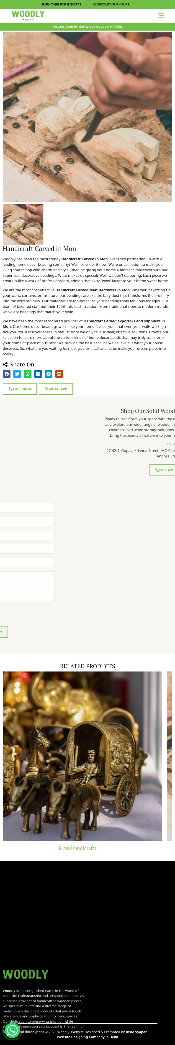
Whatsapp (56, 389)
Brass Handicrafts (87, 848)
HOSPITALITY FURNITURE (111, 4)
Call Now (20, 389)
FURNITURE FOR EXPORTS (61, 4)
